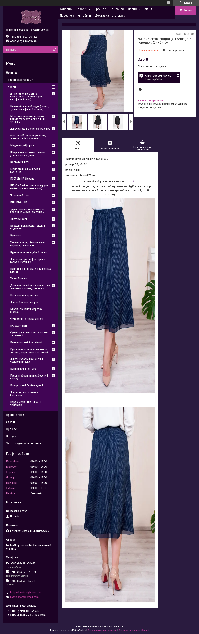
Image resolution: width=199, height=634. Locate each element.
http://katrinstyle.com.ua (25, 592)
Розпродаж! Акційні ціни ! (26, 385)
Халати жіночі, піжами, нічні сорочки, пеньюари (27, 244)
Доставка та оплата (110, 16)
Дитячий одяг (18, 219)
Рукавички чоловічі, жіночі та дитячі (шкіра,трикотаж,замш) (29, 350)
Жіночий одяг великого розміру (30, 128)
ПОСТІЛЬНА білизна (22, 178)
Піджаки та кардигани (24, 295)
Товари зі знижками (19, 80)
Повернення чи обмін (75, 16)
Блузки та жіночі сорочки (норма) (26, 310)
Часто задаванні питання (23, 443)
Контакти (117, 9)
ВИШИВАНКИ (18, 202)
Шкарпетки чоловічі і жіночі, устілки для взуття (28, 153)
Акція (148, 9)
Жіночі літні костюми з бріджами (24, 394)
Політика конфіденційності (134, 630)
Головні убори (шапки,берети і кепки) (29, 377)
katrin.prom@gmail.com (24, 597)
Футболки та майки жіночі (26, 318)
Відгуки (11, 436)
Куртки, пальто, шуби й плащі (28, 252)
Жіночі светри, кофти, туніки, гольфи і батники (28, 260)
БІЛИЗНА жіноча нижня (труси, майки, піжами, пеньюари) (29, 187)
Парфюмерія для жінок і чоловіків (25, 403)
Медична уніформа (22, 145)
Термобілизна (18, 278)
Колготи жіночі (19, 162)
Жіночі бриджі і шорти (24, 302)
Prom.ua (118, 626)
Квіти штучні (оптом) (23, 368)
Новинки (134, 9)
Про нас (100, 9)
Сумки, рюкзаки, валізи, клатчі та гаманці (29, 334)
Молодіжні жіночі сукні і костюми (25, 170)
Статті (10, 422)
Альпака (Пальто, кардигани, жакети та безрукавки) (28, 137)
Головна (66, 9)
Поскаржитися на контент (102, 630)
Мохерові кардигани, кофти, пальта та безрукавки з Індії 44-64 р (28, 118)
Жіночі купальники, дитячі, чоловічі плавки (26, 360)
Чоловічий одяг (20, 195)
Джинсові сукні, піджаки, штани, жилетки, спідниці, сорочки (30, 287)
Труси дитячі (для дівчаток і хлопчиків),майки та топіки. (27, 210)
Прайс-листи (15, 415)
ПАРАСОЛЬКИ (18, 325)
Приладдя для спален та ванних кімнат (30, 270)
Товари (81, 9)
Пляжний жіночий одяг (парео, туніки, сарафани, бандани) (29, 108)
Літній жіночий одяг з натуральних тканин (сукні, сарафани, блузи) (26, 96)
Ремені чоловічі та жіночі (26, 342)
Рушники (15, 235)
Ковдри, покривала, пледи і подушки (27, 227)
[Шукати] (54, 49)
